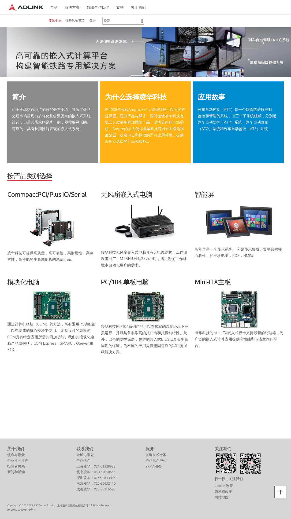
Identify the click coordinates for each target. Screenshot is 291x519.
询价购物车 (75, 20)
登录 (92, 20)
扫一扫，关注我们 (229, 420)
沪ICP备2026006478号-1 (21, 451)
